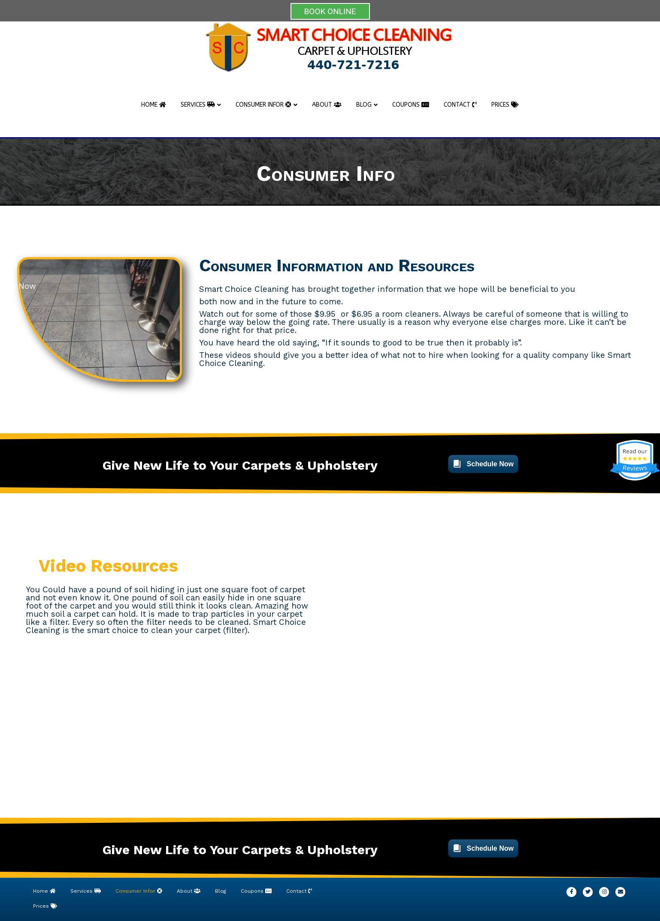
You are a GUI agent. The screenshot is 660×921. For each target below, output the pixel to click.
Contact (460, 104)
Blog (364, 104)
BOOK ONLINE (330, 11)
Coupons (410, 104)
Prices (505, 104)
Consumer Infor (263, 104)
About (327, 104)
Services (198, 104)
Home (153, 104)
